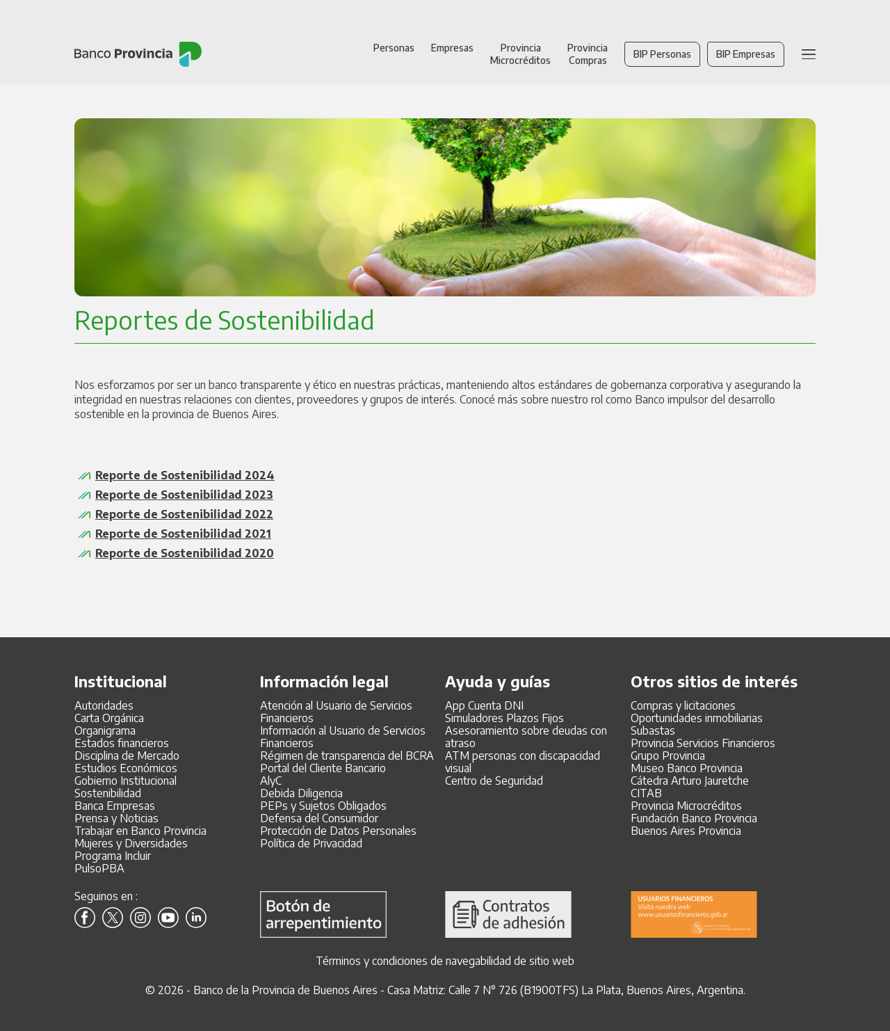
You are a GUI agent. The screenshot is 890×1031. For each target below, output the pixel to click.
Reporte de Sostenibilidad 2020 (184, 553)
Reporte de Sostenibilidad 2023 (184, 495)
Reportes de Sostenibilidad (224, 320)
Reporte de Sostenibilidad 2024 (185, 475)
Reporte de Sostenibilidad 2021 (183, 534)
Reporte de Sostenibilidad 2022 (184, 514)
